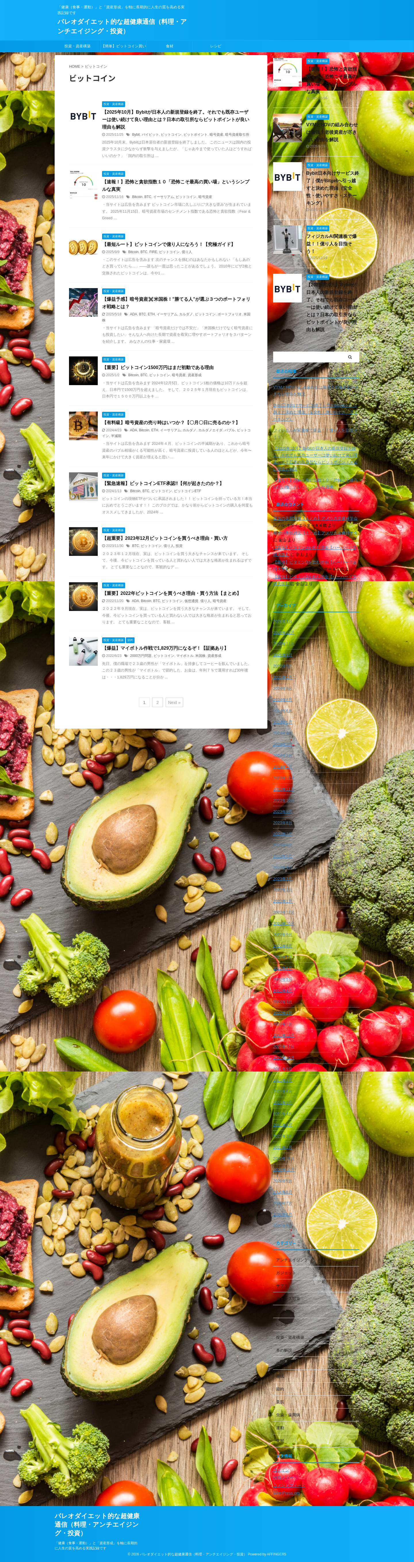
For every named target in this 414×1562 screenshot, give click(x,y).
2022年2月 (282, 1013)
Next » (174, 702)
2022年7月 (282, 957)
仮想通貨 (191, 601)
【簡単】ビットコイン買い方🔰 (123, 48)
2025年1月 (282, 677)
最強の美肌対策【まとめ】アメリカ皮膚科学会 (315, 518)
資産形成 (195, 375)
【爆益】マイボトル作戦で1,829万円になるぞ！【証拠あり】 (165, 648)
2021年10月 (284, 1057)
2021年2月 (282, 1136)
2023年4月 (282, 867)
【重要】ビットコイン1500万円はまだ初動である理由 (158, 367)
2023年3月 (282, 878)
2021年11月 (284, 1046)
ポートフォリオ (230, 314)
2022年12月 (284, 912)
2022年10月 (284, 923)
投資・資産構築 (77, 46)
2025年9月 (282, 655)
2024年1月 (282, 766)
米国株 (200, 656)
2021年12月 (284, 1035)
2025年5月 (282, 666)
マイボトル (184, 656)
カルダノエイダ (210, 430)
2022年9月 (282, 934)
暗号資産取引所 (237, 135)
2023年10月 (284, 800)
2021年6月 (282, 1091)
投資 (179, 546)
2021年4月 (282, 1113)
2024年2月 (282, 755)
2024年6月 (282, 711)
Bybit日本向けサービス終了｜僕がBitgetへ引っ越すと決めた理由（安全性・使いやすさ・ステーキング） (332, 188)
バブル (230, 430)
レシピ (215, 46)
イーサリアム (163, 197)
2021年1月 (282, 1147)
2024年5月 (282, 722)
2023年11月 (284, 789)
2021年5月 (282, 1102)
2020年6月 (282, 1214)
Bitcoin (137, 197)
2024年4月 (282, 733)
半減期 (116, 436)
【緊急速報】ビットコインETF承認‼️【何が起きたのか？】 (163, 483)
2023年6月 (282, 845)
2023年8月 (282, 822)
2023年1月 (282, 901)
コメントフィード (289, 1485)
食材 (169, 46)
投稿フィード (285, 1477)
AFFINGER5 (276, 1554)
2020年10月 (284, 1169)
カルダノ (186, 314)
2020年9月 (282, 1181)
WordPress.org (286, 1493)
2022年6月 (282, 968)
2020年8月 (282, 1192)
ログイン (281, 1470)
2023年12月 (284, 778)
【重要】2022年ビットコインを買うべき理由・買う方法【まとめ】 (171, 593)
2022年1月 (282, 1024)
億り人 (187, 252)
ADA (133, 314)
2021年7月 (282, 1080)
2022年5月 (282, 979)
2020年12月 (284, 1158)
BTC (147, 197)
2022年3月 (282, 1002)
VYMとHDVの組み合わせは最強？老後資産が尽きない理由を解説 (332, 132)
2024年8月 (282, 699)
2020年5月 (282, 1225)
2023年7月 (282, 834)
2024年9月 (282, 688)
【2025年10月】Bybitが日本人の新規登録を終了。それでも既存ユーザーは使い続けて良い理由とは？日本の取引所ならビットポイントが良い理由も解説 (175, 119)
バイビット (150, 135)
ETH (151, 314)
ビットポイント (195, 135)
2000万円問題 (141, 656)
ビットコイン (171, 135)
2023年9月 (282, 811)
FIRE (153, 252)
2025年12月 (284, 632)
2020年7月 (282, 1203)
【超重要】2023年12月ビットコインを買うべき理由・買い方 (165, 538)
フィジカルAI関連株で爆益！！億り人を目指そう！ (331, 244)
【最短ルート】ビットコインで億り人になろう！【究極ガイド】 (168, 244)
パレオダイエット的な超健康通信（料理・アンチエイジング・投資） (97, 1524)
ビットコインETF (187, 491)
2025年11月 (284, 643)
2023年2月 (282, 890)
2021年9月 (282, 1069)
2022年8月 (282, 946)
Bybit (136, 135)
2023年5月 (282, 856)
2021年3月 (282, 1125)
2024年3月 (282, 744)
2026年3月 (282, 621)
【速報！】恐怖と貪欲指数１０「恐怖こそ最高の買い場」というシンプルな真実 (315, 483)
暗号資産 (216, 135)
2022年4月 (282, 990)
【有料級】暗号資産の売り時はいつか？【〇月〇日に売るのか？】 (171, 422)
